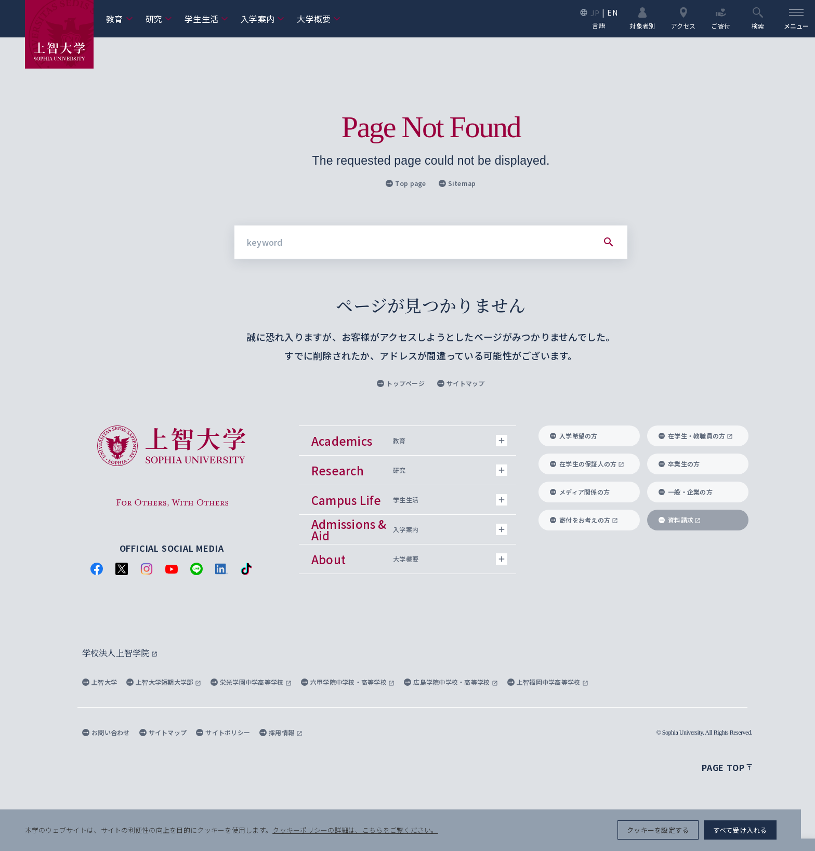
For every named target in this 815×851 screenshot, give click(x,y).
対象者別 (642, 18)
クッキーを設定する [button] (671, 830)
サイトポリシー (223, 732)
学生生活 (206, 18)
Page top (727, 767)
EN (612, 12)
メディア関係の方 (580, 491)
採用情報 (280, 732)
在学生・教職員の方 (696, 435)
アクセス (683, 18)
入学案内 (262, 18)
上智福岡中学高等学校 (547, 681)
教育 (119, 18)
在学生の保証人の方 (587, 463)
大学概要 (318, 18)
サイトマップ (461, 383)
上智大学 (99, 681)
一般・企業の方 (686, 491)
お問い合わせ (106, 732)
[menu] (796, 18)
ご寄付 (720, 18)
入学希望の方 (574, 435)
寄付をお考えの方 (584, 519)
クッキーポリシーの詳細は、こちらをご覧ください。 (355, 830)
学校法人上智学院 (119, 653)
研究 (159, 18)
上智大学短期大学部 (163, 681)
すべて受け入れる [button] (754, 830)
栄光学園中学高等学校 (251, 681)
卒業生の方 (679, 463)
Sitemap (457, 183)
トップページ (401, 383)
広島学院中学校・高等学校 (451, 681)
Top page (406, 183)
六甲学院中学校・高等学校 (348, 681)
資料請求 (680, 519)
